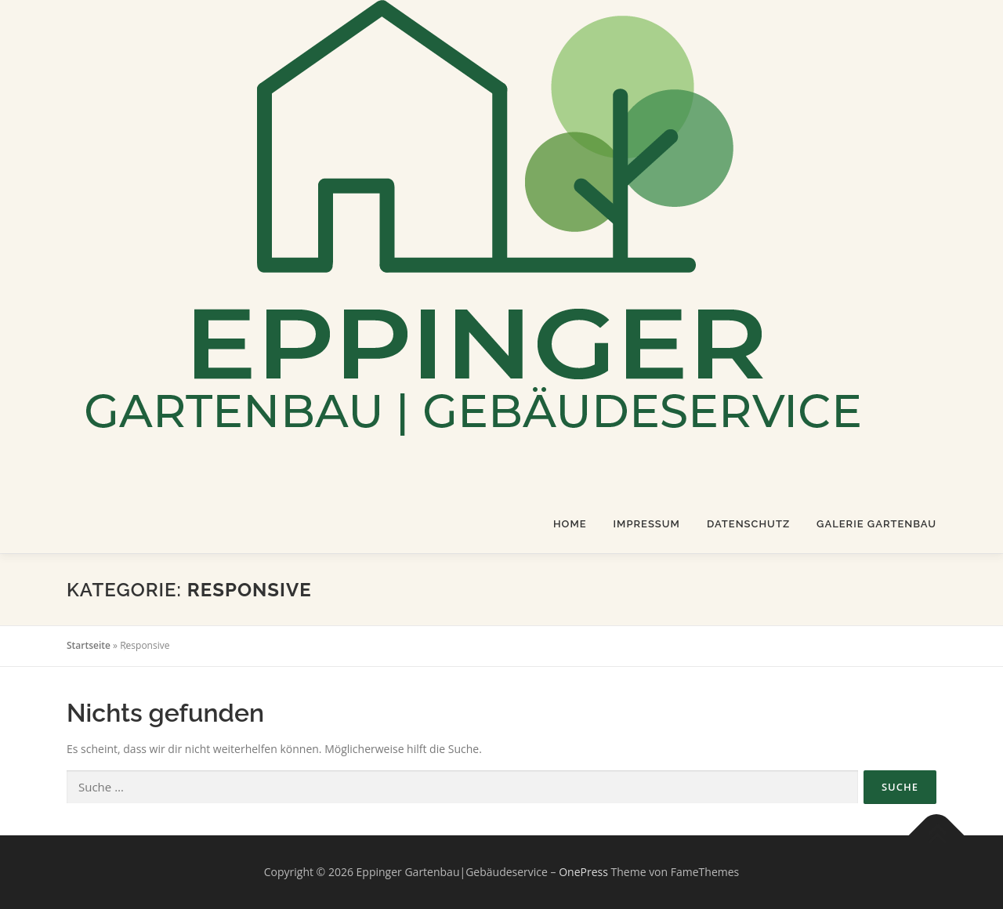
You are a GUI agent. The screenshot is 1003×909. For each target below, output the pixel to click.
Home (570, 524)
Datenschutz (748, 524)
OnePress (583, 871)
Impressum (647, 524)
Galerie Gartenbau (876, 524)
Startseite (88, 645)
